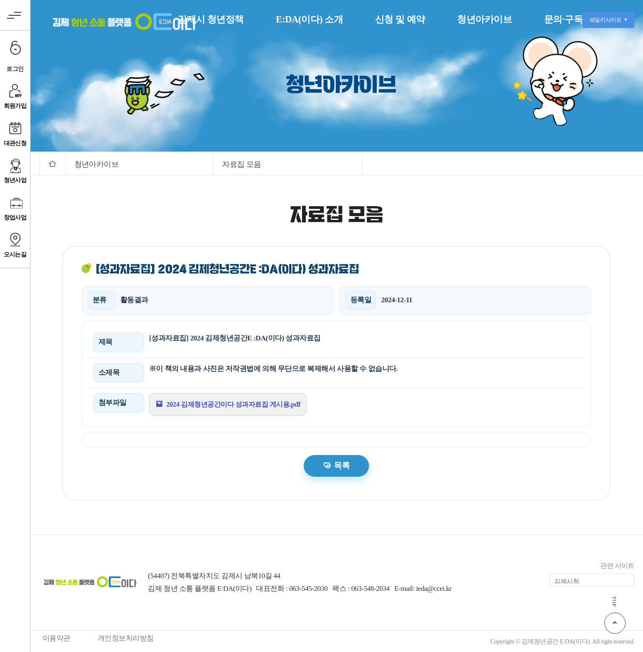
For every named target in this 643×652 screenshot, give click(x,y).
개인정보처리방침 (126, 638)
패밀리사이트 (608, 20)
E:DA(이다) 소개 (309, 19)
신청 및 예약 (400, 19)
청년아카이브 (484, 19)
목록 (342, 465)
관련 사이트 (617, 565)
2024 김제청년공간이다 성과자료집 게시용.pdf (237, 404)
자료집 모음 (241, 164)
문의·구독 (563, 19)
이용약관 (56, 638)
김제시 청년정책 (211, 19)
